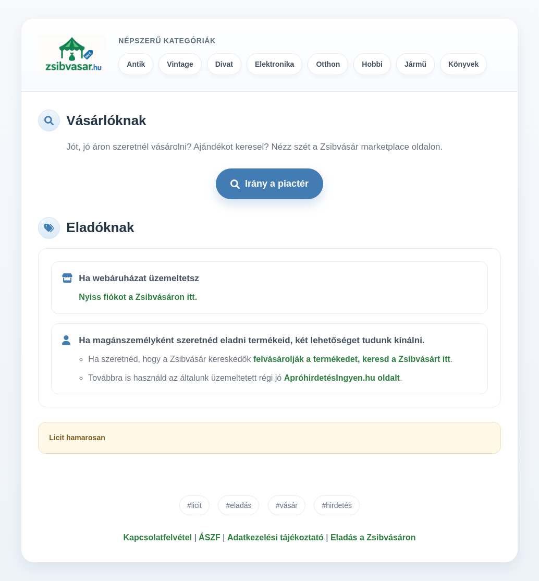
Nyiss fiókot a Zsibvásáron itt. (138, 297)
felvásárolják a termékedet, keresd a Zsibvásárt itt (351, 359)
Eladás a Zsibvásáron (373, 537)
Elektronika (274, 64)
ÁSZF (209, 537)
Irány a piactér (269, 183)
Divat (224, 64)
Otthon (328, 64)
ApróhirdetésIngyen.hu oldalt (342, 377)
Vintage (180, 64)
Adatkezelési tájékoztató (275, 537)
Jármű (415, 64)
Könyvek (463, 64)
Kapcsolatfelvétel (157, 537)
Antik (136, 64)
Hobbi (372, 64)
